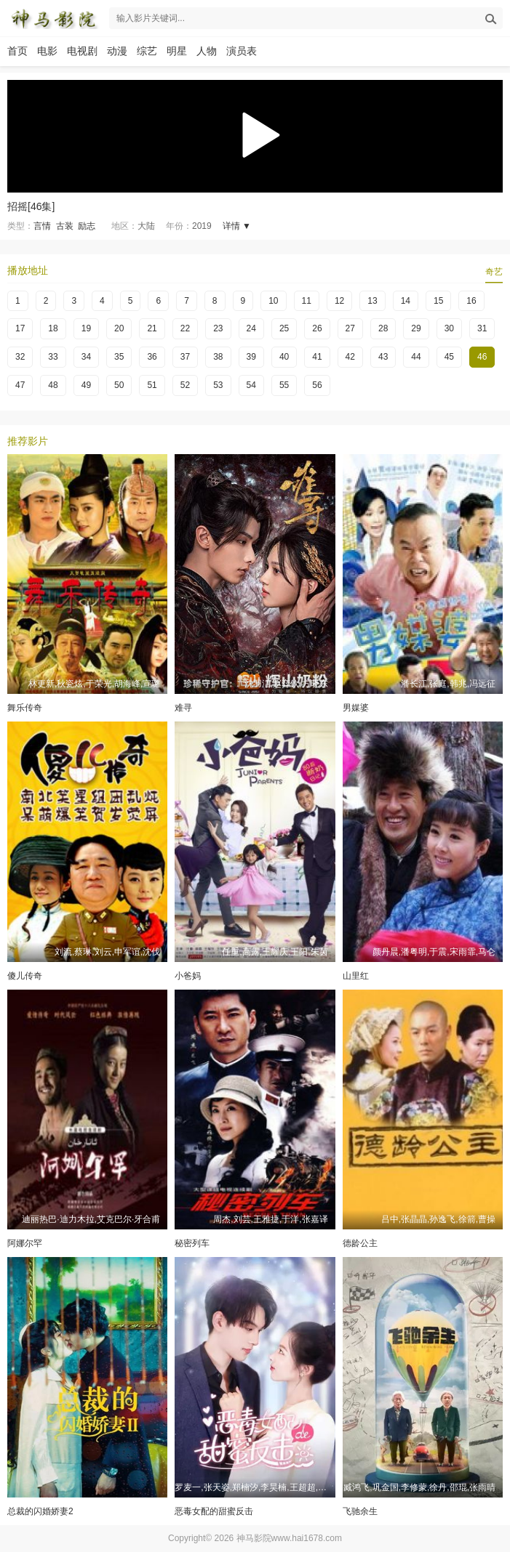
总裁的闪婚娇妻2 (40, 1511)
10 (273, 301)
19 (86, 328)
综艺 (147, 51)
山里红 (356, 976)
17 (20, 328)
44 (416, 357)
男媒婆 (356, 708)
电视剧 (82, 51)
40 (284, 357)
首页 (17, 51)
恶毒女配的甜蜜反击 (214, 1511)
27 (350, 328)
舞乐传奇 (24, 708)
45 (449, 357)
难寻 (183, 708)
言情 (42, 226)
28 (383, 328)
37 (185, 357)
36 (151, 357)
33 (52, 357)
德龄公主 (360, 1243)
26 (317, 328)
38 (218, 357)
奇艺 (494, 272)
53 (218, 385)
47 (20, 385)
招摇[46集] (31, 206)
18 (52, 328)
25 (284, 328)
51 (151, 385)
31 (482, 328)
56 (317, 385)
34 (86, 357)
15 (438, 301)
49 (86, 385)
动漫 (117, 51)
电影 (47, 51)
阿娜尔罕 (24, 1243)
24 (251, 328)
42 (350, 357)
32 (20, 357)
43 (383, 357)
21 (151, 328)
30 (449, 328)
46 (482, 357)
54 (251, 385)
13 (372, 301)
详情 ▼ (237, 226)
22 (185, 328)
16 (471, 301)
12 (339, 301)
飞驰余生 (360, 1511)
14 (405, 301)
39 (251, 357)
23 (218, 328)
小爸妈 (188, 976)
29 (416, 328)
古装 (64, 226)
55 (284, 385)
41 (317, 357)
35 (119, 357)
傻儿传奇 (24, 976)
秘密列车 (192, 1243)
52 (185, 385)
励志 (86, 226)
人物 (206, 51)
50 (119, 385)
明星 (177, 51)
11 (306, 301)
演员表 (241, 51)
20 (119, 328)
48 (52, 385)
